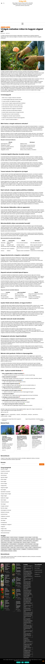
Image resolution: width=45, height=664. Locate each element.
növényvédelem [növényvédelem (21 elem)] (13, 544)
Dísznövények (4, 475)
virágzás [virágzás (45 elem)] (10, 549)
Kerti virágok (3, 27)
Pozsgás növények (4, 506)
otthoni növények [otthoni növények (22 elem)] (28, 544)
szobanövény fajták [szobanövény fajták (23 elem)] (5, 547)
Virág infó (22, 1)
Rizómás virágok (4, 508)
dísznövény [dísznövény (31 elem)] (21, 539)
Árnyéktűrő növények (5, 471)
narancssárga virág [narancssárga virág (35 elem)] (17, 542)
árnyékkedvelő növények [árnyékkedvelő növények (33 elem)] (32, 549)
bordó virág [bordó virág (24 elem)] (35, 537)
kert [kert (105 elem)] (2, 540)
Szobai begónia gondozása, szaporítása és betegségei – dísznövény (7, 591)
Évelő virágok (3, 481)
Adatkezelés (27, 662)
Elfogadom (18, 662)
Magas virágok (4, 495)
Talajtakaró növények (5, 516)
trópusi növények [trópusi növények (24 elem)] (20, 547)
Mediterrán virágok (5, 497)
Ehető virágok (3, 479)
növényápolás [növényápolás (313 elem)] (21, 544)
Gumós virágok (4, 483)
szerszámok (35, 414)
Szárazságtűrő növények (6, 510)
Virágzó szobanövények (6, 530)
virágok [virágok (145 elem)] (30, 547)
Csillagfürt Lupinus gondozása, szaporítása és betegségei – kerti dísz (7, 603)
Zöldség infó (37, 574)
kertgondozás (12, 414)
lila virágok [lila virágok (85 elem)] (10, 542)
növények (30, 414)
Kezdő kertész (37, 566)
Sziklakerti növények (5, 512)
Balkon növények (4, 473)
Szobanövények (4, 514)
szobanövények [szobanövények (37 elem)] (34, 545)
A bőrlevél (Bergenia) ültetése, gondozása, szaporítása (37, 437)
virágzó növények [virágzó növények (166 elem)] (16, 549)
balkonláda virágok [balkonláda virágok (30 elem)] (5, 537)
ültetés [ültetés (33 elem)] (14, 550)
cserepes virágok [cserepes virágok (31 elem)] (14, 539)
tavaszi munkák (4, 416)
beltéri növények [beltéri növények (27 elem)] (13, 537)
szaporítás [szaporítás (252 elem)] (11, 545)
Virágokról (8, 27)
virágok (9, 416)
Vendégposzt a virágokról (6, 524)
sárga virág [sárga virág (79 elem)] (13, 547)
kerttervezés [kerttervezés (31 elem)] (7, 540)
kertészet (7, 414)
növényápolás (24, 414)
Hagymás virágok (4, 487)
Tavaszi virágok (4, 518)
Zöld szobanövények (5, 532)
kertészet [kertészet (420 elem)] (13, 540)
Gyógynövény (4, 485)
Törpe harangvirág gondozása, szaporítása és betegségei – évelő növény (18, 580)
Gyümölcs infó (37, 576)
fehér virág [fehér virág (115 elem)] (27, 539)
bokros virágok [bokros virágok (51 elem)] (28, 537)
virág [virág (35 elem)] (26, 547)
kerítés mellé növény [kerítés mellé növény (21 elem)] (27, 540)
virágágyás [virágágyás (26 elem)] (24, 549)
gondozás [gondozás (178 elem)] (33, 539)
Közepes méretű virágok (6, 493)
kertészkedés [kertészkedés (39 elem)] (19, 540)
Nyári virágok (3, 500)
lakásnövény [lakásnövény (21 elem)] (3, 542)
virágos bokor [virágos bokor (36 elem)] (4, 549)
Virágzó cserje (3, 528)
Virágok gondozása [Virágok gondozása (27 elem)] (37, 547)
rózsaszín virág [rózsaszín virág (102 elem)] (4, 545)
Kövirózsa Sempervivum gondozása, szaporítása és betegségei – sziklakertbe (18, 568)
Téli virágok (3, 520)
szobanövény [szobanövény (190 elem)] (27, 545)
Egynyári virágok (4, 477)
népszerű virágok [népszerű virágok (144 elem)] (26, 542)
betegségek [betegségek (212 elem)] (21, 537)
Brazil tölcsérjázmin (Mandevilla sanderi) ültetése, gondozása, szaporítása (22, 438)
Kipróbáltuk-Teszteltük (5, 491)
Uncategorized (4, 522)
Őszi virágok (3, 504)
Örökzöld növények (5, 502)
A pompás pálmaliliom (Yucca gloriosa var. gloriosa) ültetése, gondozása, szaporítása (7, 439)
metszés (18, 414)
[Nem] (43, 661)
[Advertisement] (22, 14)
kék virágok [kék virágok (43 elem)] (35, 540)
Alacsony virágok (4, 469)
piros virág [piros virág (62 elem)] (36, 544)
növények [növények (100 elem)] (33, 542)
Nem (22, 662)
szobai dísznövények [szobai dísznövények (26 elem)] (18, 545)
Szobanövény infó (38, 570)
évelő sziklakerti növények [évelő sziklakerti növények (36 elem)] (6, 550)
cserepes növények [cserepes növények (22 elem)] (5, 539)
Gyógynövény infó (38, 572)
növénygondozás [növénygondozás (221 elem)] (4, 544)
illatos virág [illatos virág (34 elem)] (38, 539)
